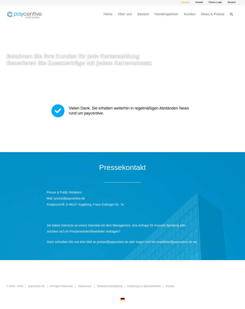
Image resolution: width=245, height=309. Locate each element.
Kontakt (170, 286)
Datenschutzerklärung (109, 286)
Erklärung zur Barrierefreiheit (144, 286)
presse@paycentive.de (69, 198)
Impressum (84, 286)
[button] (231, 14)
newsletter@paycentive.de (174, 242)
